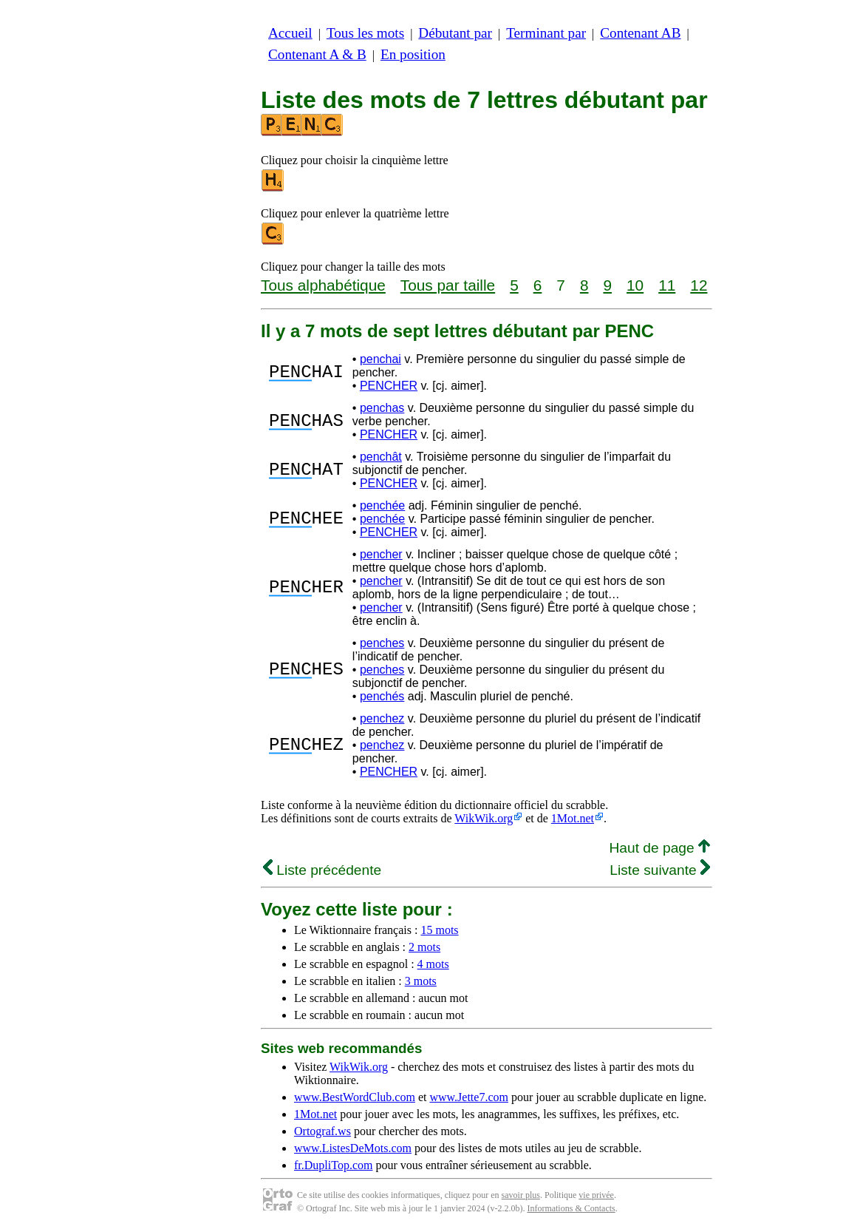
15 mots (439, 930)
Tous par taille (447, 285)
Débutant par (455, 33)
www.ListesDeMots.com (353, 1148)
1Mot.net (572, 818)
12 (698, 285)
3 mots (421, 981)
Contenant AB (640, 33)
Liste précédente (322, 870)
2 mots (424, 947)
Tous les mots (365, 33)
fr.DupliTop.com (333, 1165)
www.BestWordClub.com (354, 1097)
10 (635, 285)
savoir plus (521, 1195)
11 (666, 285)
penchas (382, 408)
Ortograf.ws (322, 1131)
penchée (382, 505)
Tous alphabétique (323, 285)
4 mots (433, 964)
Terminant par (546, 33)
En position (413, 54)
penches (382, 643)
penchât (381, 456)
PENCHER (388, 385)
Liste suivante (660, 870)
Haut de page (659, 848)
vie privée (596, 1195)
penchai (380, 359)
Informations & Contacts (571, 1208)
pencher (381, 554)
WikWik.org (483, 818)
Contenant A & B (317, 54)
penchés (382, 696)
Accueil (290, 33)
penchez (382, 718)
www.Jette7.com (468, 1097)
